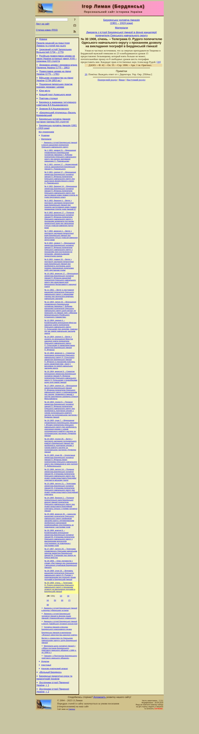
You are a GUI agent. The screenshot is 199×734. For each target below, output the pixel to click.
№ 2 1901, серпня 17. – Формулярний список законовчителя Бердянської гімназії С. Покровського (61, 175)
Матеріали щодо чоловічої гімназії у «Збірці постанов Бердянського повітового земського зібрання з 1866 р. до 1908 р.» (59, 668)
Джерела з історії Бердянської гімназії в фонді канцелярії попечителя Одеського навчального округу (59, 153)
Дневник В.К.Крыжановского (54, 114)
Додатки (45, 681)
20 (86, 74)
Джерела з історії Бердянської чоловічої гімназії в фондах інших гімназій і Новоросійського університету (59, 633)
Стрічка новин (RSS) (47, 30)
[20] (159, 62)
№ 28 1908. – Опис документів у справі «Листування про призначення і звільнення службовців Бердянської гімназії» (60, 580)
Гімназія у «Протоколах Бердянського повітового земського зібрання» (59, 676)
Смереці (71, 732)
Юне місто (44, 94)
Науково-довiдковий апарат (54, 689)
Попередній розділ (107, 79)
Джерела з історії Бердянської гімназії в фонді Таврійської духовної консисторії (60, 640)
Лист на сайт (43, 24)
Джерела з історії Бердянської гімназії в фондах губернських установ (59, 626)
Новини (43, 39)
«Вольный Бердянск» (50, 693)
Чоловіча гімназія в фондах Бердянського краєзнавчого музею (57, 646)
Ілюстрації (46, 685)
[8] (48, 622)
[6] (62, 617)
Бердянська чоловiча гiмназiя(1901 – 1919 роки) (121, 21)
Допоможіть (99, 719)
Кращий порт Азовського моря (55, 99)
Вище (122, 79)
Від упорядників (46, 139)
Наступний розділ (136, 79)
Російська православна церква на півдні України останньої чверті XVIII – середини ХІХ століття (56, 60)
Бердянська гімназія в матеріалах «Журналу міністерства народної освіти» (59, 652)
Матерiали (46, 147)
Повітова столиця (48, 103)
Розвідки (45, 143)
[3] (68, 613)
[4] (48, 617)
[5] (55, 617)
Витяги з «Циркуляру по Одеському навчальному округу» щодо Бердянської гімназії (59, 659)
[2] (61, 613)
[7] (69, 617)
